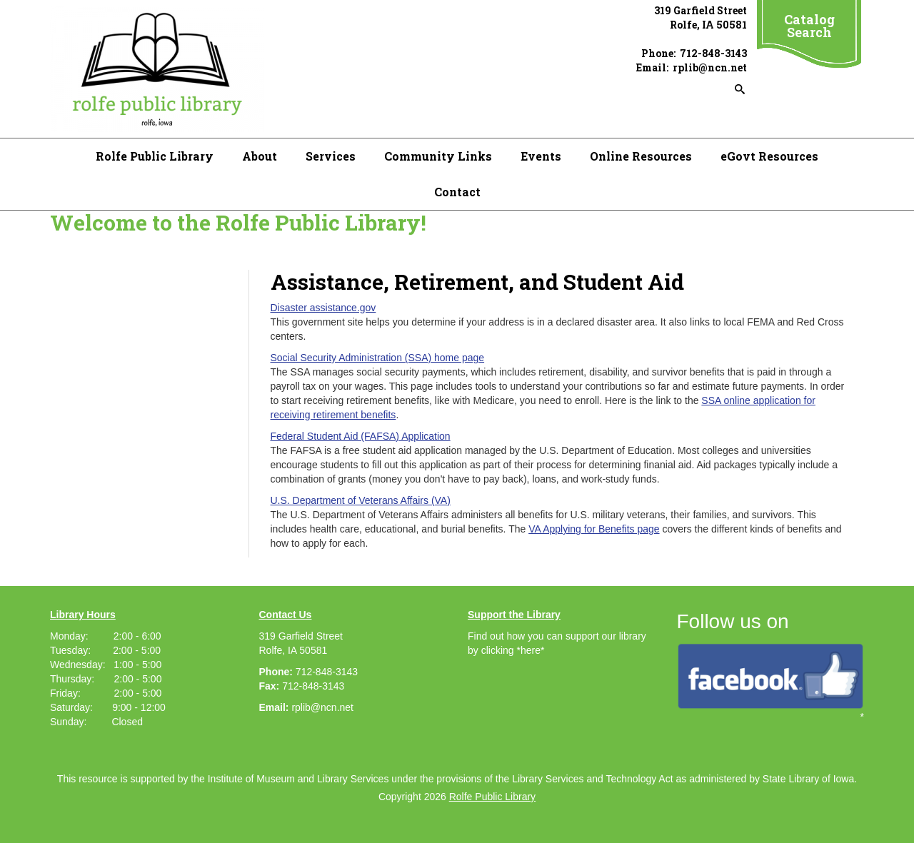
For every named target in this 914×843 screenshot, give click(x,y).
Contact (457, 191)
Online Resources (641, 155)
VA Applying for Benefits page (593, 529)
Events (541, 155)
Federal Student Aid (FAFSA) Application (361, 436)
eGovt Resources (769, 155)
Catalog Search (809, 26)
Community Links (438, 155)
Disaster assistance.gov (323, 307)
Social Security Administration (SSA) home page (378, 357)
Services (331, 155)
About (259, 155)
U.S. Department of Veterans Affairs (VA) (361, 500)
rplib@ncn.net (322, 707)
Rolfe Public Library (155, 155)
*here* (530, 650)
